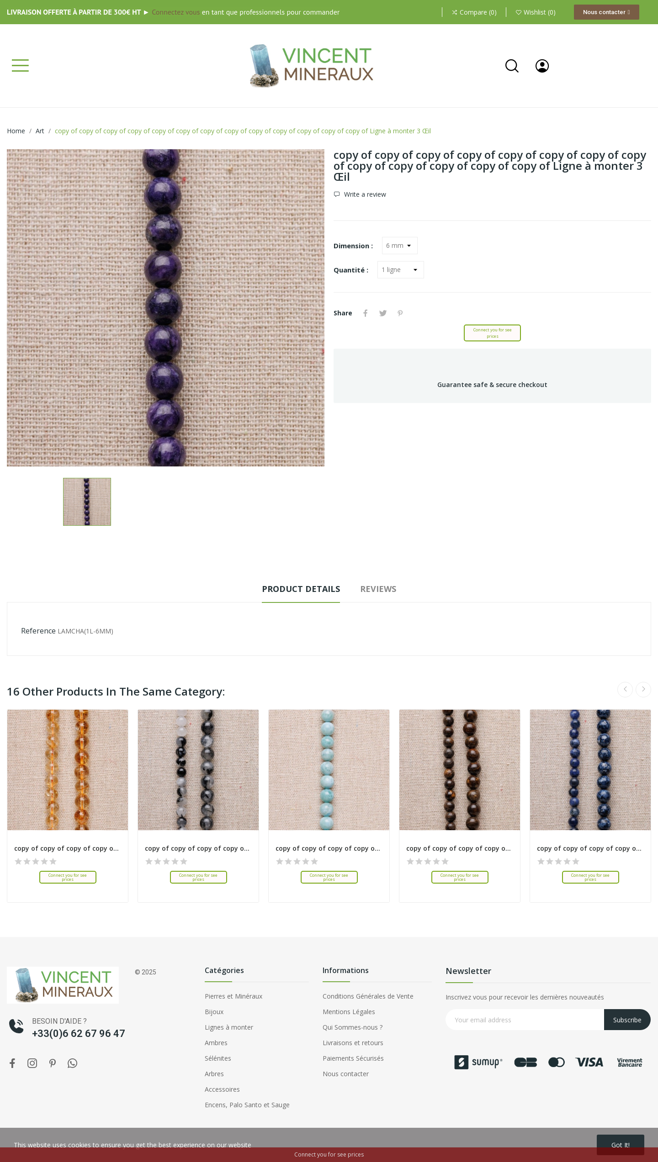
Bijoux (214, 1011)
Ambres (216, 1042)
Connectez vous (176, 11)
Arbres (214, 1073)
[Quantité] (400, 269)
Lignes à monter (229, 1027)
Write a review (364, 194)
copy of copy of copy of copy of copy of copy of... (67, 848)
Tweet (383, 313)
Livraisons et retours (353, 1042)
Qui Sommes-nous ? (352, 1027)
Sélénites (218, 1058)
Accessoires (222, 1089)
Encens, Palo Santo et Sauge (247, 1104)
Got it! (620, 1145)
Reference (38, 631)
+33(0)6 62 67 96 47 (78, 1033)
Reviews (378, 588)
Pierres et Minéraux (233, 996)
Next (643, 689)
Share (365, 313)
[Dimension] (400, 245)
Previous (625, 689)
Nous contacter (346, 1073)
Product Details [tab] (301, 588)
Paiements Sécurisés (353, 1058)
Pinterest (400, 313)
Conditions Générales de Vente (368, 996)
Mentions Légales (349, 1011)
